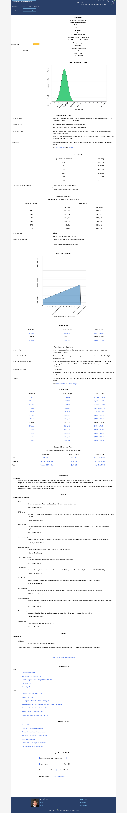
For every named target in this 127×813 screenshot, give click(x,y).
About (41, 805)
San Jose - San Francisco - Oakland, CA (34, 708)
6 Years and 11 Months (46, 461)
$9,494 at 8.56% (100, 461)
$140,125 (67, 429)
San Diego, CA (26, 683)
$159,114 (67, 437)
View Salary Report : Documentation (63, 657)
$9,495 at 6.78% (99, 429)
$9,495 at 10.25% (99, 411)
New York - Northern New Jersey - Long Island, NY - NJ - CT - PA (42, 704)
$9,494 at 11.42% (99, 408)
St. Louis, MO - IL (27, 687)
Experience (15, 6)
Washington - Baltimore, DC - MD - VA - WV (35, 715)
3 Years (31, 404)
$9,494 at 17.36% (99, 397)
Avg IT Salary (83, 799)
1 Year (31, 397)
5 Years (31, 411)
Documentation (61, 147)
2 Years (31, 401)
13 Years (31, 440)
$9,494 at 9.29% (99, 415)
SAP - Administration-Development (32, 746)
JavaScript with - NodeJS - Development (34, 735)
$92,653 (67, 411)
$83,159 (67, 408)
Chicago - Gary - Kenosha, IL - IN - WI (33, 693)
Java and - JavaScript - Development (33, 732)
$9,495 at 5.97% (99, 437)
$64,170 (67, 401)
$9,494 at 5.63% (99, 440)
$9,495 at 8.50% (99, 419)
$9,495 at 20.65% (99, 458)
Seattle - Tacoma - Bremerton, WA (32, 711)
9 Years (31, 340)
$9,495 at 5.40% (100, 465)
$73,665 (67, 404)
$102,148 (67, 415)
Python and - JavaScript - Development (34, 743)
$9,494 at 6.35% (99, 433)
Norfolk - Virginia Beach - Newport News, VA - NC (37, 680)
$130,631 (67, 340)
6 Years (31, 415)
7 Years (31, 333)
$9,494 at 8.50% (99, 333)
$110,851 (74, 461)
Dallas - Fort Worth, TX (29, 697)
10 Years (31, 429)
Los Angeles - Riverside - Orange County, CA (36, 701)
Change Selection (17, 10)
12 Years (31, 437)
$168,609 (67, 440)
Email (41, 802)
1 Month (45, 458)
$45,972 (74, 458)
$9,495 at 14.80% (99, 401)
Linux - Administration (28, 739)
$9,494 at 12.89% (99, 404)
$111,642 (67, 333)
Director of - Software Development (33, 728)
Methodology (72, 147)
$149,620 (67, 433)
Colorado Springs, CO (28, 672)
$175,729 (74, 465)
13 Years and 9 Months (46, 465)
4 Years (31, 408)
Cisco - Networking (28, 725)
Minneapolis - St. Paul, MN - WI (31, 676)
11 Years (31, 433)
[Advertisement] (25, 28)
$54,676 (67, 397)
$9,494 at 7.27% (99, 340)
